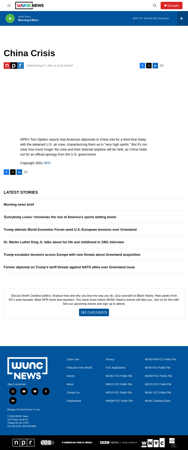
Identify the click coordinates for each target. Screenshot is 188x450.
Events (71, 376)
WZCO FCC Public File (158, 384)
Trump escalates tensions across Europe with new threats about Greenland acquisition (72, 255)
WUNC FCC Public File (119, 376)
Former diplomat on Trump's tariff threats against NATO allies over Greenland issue (69, 267)
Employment (74, 401)
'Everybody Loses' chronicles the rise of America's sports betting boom (60, 217)
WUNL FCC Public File (158, 392)
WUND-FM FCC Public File (160, 359)
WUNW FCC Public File (158, 376)
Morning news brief (19, 204)
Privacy (110, 359)
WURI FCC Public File (157, 367)
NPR (47, 163)
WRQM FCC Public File (119, 401)
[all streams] (182, 18)
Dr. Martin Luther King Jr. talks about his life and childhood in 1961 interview (64, 242)
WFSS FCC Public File (119, 392)
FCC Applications (116, 367)
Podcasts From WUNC (80, 367)
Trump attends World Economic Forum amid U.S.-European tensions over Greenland (70, 229)
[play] (10, 18)
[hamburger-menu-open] (9, 5)
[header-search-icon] (154, 5)
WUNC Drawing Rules (157, 401)
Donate (173, 6)
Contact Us (73, 392)
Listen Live (73, 359)
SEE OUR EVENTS (94, 312)
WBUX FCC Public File (119, 384)
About (70, 384)
